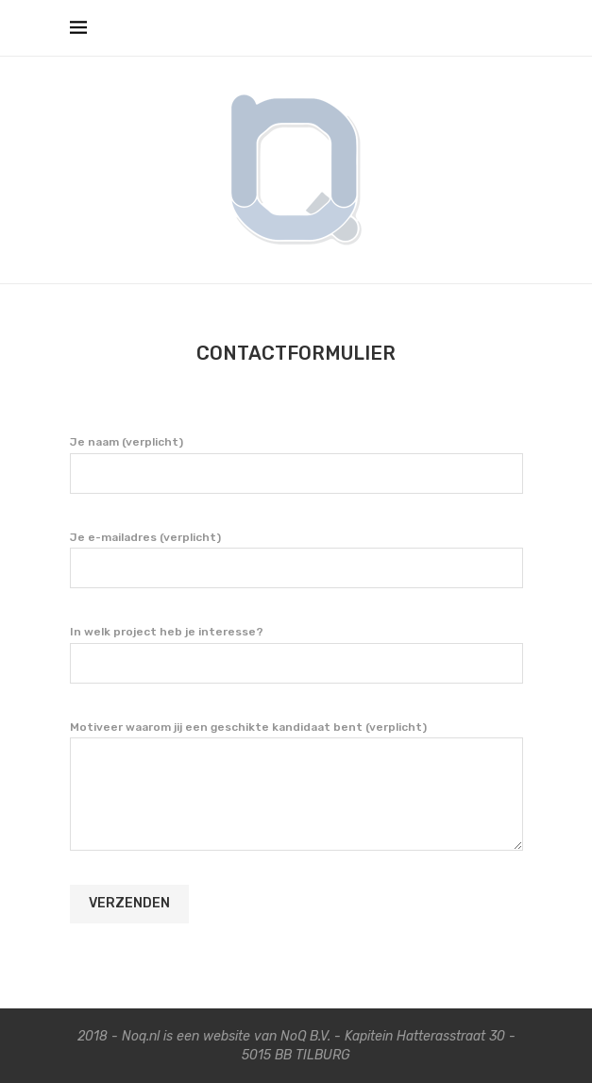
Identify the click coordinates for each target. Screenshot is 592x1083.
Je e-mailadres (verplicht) (296, 559)
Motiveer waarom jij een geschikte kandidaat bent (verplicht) (296, 737)
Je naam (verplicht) (296, 463)
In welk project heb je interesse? (296, 653)
